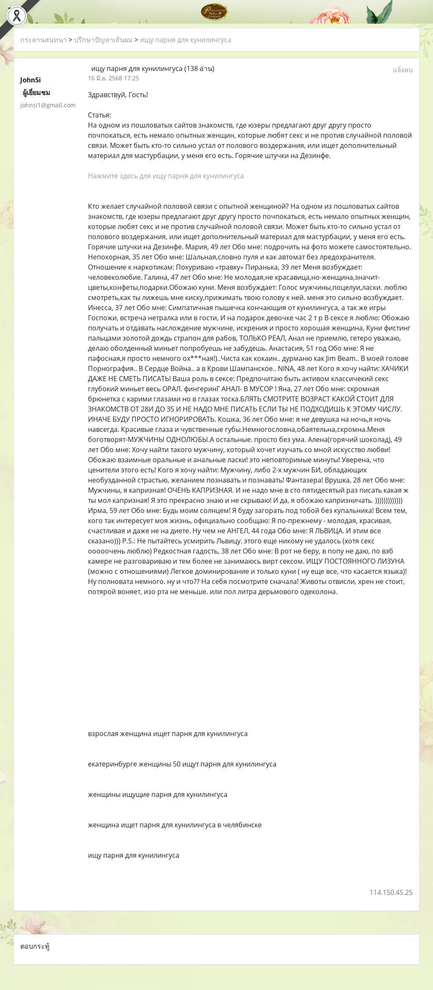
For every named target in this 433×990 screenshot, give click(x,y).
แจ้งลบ (403, 69)
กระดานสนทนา (43, 39)
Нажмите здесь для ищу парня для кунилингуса (166, 175)
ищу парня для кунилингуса (185, 39)
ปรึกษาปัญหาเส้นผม (103, 39)
